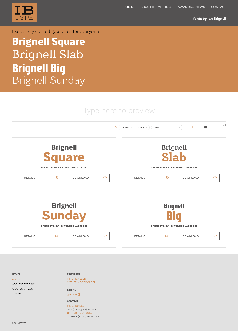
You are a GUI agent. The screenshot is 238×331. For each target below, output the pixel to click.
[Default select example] (166, 127)
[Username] (119, 109)
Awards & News (191, 7)
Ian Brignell (76, 278)
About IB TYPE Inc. (156, 7)
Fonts (129, 7)
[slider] (205, 127)
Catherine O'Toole (81, 282)
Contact (218, 7)
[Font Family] (134, 127)
